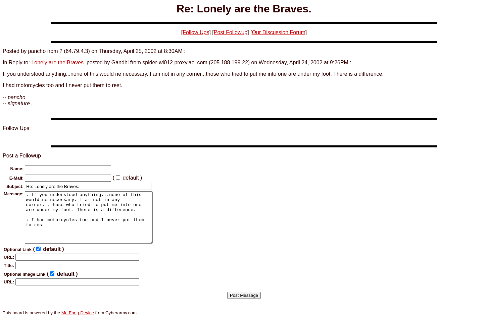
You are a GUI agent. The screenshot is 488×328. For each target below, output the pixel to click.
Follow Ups (196, 32)
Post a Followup (22, 155)
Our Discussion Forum (278, 32)
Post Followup (231, 32)
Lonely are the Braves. (58, 62)
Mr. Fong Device (77, 322)
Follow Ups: (17, 128)
